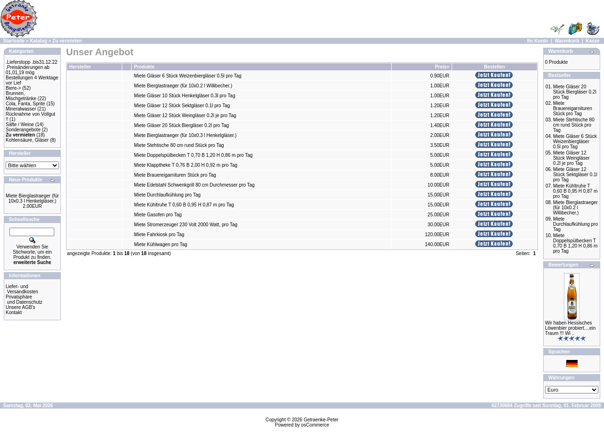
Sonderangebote (23, 129)
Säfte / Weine (20, 124)
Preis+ (442, 66)
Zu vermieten (67, 40)
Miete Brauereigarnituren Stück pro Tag (175, 175)
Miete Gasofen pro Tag (158, 214)
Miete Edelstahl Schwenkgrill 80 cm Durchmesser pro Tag (194, 185)
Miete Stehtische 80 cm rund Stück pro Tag (179, 145)
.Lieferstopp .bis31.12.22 (32, 62)
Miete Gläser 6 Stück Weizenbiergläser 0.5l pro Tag (188, 75)
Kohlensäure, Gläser (27, 140)
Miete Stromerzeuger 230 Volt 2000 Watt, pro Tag (185, 224)
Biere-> (13, 88)
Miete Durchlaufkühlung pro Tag (167, 194)
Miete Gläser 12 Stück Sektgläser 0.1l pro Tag (182, 105)
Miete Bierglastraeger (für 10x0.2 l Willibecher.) (183, 85)
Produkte (144, 66)
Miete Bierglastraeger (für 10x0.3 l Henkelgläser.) (32, 198)
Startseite (14, 40)
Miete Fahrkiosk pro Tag (159, 234)
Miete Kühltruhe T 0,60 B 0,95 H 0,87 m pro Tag (184, 204)
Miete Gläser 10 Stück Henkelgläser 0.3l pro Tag (184, 95)
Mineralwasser (21, 108)
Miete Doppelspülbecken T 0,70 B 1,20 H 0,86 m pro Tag (193, 155)
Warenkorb (566, 40)
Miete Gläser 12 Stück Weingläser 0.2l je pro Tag (185, 115)
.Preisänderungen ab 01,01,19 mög (28, 70)
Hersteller (80, 66)
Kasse (592, 40)
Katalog (38, 40)
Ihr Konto (537, 40)
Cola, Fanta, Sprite (25, 103)
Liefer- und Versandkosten (22, 289)
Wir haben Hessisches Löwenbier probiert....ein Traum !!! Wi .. (570, 328)
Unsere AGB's (20, 307)
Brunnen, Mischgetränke (21, 96)
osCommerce (315, 424)
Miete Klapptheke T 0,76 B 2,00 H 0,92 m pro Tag (185, 165)
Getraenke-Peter (320, 419)
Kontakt (14, 312)
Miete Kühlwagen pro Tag (160, 244)
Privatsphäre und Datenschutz (24, 299)
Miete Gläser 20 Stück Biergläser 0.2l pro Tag (181, 125)
